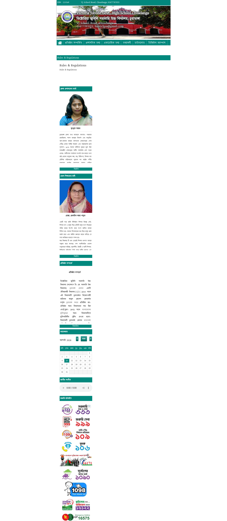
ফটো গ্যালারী (64, 48)
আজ (83, 338)
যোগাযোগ (79, 48)
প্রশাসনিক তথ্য (93, 43)
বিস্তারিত (76, 169)
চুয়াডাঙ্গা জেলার (76, 288)
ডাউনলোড (140, 43)
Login (195, 2)
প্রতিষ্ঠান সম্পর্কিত (73, 43)
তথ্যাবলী (127, 43)
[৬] (77, 291)
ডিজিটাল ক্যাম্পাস (156, 43)
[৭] (79, 291)
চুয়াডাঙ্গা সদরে (72, 302)
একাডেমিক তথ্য (111, 43)
